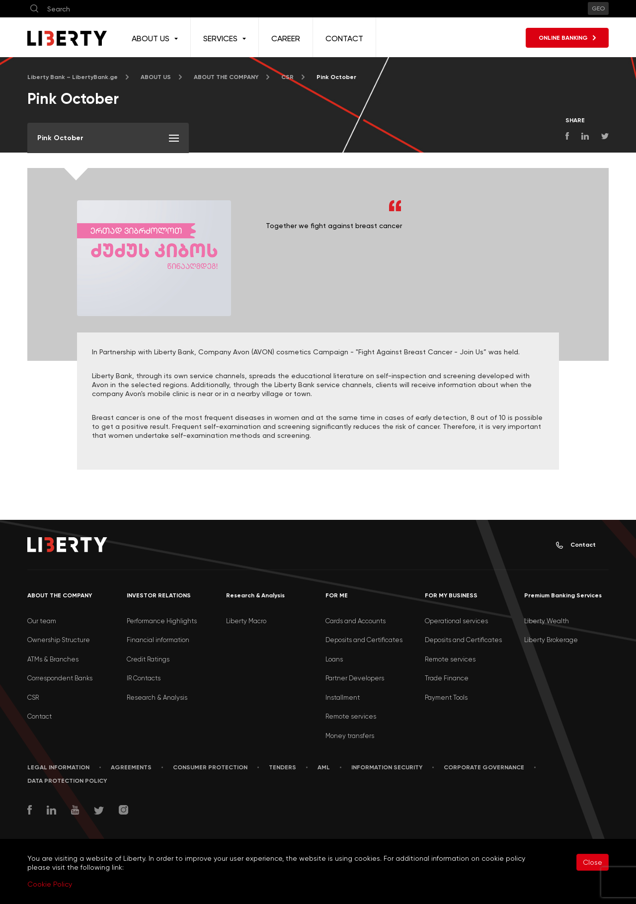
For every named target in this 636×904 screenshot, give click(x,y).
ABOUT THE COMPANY (226, 77)
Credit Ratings (148, 659)
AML (324, 767)
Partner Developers (354, 678)
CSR (287, 77)
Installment (342, 697)
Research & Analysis (157, 697)
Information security (386, 767)
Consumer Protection (210, 767)
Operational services (456, 621)
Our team (41, 621)
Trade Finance (447, 678)
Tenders (282, 767)
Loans (334, 659)
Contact (576, 545)
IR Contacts (143, 678)
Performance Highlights (162, 621)
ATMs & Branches (53, 659)
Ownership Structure (58, 640)
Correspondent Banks (59, 678)
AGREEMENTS (131, 767)
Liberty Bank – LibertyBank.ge (72, 77)
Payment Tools (446, 697)
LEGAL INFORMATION (58, 767)
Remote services (350, 716)
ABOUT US (156, 77)
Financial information (158, 640)
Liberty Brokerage (551, 640)
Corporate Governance (484, 767)
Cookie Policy (49, 884)
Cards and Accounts (355, 621)
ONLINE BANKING (567, 37)
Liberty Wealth (546, 621)
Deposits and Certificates (363, 640)
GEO (598, 8)
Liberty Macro (246, 621)
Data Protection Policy (67, 780)
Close (592, 862)
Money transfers (349, 736)
